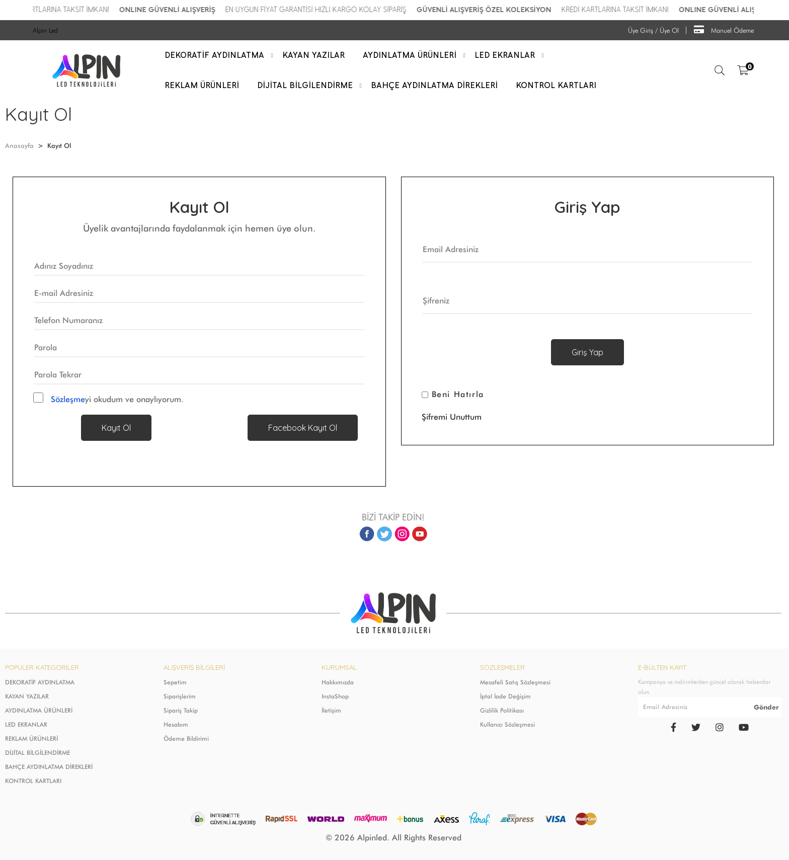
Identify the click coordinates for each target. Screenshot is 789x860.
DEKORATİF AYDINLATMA (39, 682)
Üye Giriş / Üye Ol (653, 30)
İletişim (331, 710)
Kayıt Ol (116, 428)
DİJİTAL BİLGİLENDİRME (37, 752)
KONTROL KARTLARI (33, 781)
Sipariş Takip (181, 710)
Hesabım (176, 724)
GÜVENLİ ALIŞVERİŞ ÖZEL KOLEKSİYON (503, 10)
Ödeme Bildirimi (186, 738)
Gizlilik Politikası (502, 710)
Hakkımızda (338, 682)
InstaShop (335, 696)
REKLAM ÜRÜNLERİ (31, 738)
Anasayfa (19, 145)
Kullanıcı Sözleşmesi (507, 724)
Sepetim (175, 682)
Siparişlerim (180, 696)
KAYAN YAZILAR (27, 696)
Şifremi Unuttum (452, 417)
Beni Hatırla (458, 394)
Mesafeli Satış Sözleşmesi (515, 682)
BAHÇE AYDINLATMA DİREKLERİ (49, 766)
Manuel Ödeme (724, 29)
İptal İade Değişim (505, 696)
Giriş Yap (587, 352)
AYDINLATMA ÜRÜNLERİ (38, 710)
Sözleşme (68, 399)
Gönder (766, 707)
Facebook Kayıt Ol (302, 428)
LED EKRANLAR (26, 724)
